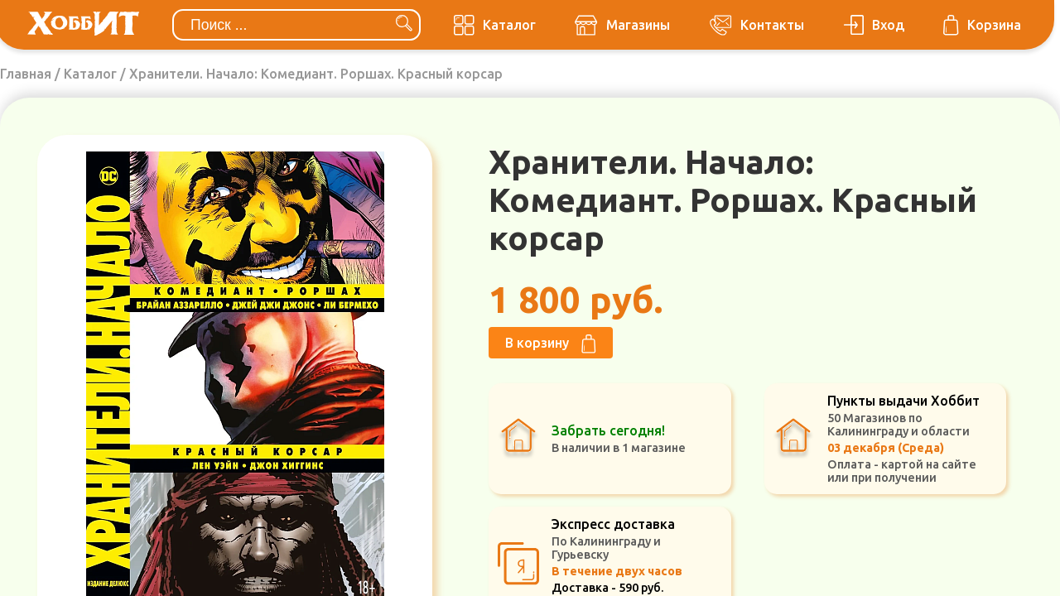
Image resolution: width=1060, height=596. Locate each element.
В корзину (550, 344)
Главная (25, 73)
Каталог (90, 73)
